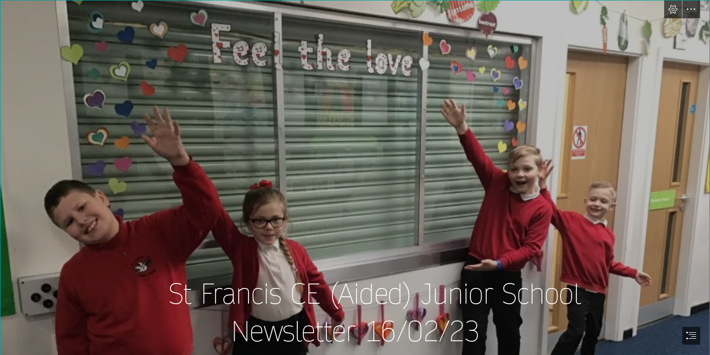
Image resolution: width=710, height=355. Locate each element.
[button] (673, 9)
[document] (355, 177)
